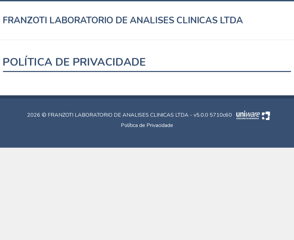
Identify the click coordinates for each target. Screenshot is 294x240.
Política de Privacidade (147, 125)
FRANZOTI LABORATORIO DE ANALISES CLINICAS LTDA (123, 20)
